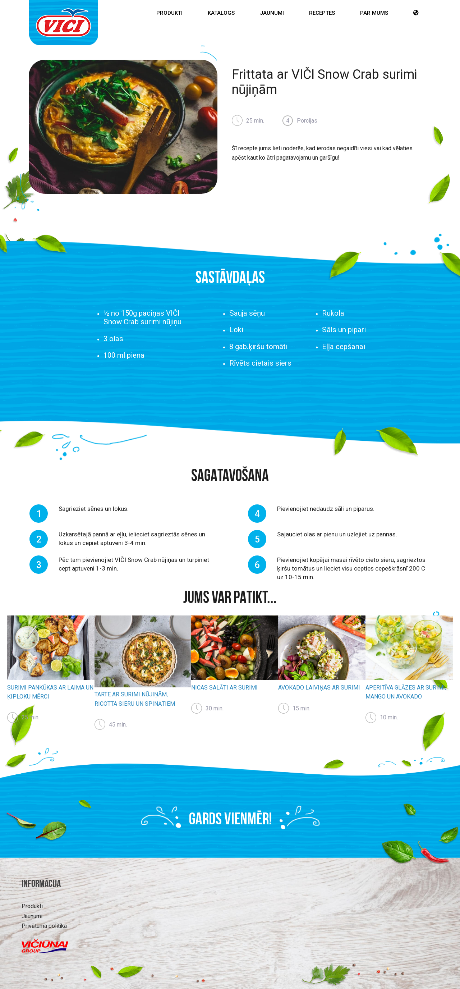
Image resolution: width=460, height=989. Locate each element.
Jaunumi (272, 13)
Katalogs (221, 13)
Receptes (322, 13)
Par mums (374, 13)
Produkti (169, 13)
